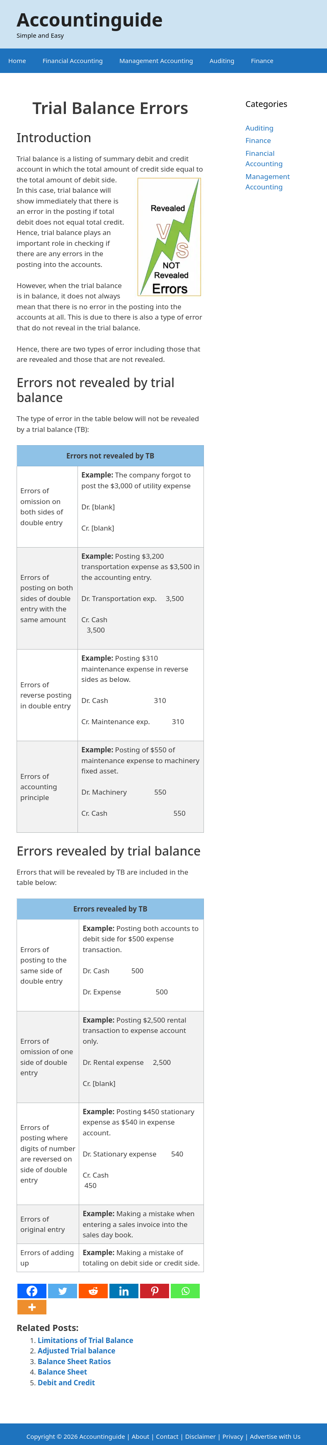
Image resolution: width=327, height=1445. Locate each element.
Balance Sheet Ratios (74, 1361)
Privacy (233, 1436)
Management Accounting (156, 60)
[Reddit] (93, 1291)
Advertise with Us (275, 1436)
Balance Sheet (62, 1372)
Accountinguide (90, 19)
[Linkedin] (123, 1291)
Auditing (222, 60)
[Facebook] (31, 1291)
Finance (262, 60)
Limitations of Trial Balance (85, 1340)
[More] (31, 1307)
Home (17, 60)
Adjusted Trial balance (76, 1350)
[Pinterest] (154, 1291)
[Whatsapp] (185, 1291)
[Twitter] (62, 1291)
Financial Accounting (73, 60)
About (141, 1436)
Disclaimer (200, 1436)
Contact (168, 1436)
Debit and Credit (66, 1382)
